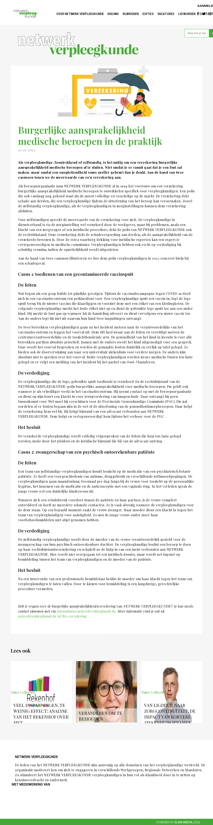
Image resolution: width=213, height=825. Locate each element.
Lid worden (187, 14)
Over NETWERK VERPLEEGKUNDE (80, 14)
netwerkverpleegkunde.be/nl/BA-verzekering (52, 616)
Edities (148, 14)
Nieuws (113, 14)
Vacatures (166, 14)
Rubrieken (131, 14)
